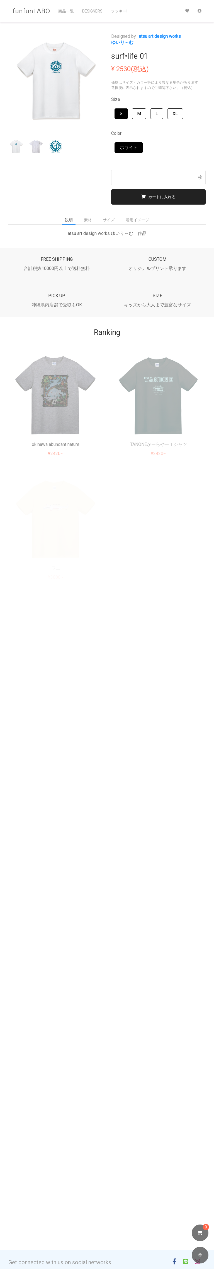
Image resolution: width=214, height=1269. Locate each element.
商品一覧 (66, 11)
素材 (88, 220)
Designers (92, 11)
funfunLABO (31, 11)
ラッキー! (119, 11)
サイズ (109, 220)
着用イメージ (137, 220)
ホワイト (129, 147)
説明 (69, 220)
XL (175, 113)
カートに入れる (158, 197)
